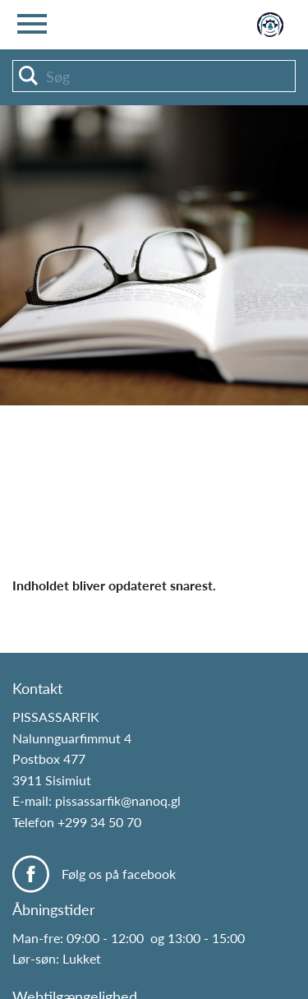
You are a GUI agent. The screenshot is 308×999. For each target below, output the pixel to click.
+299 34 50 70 (99, 822)
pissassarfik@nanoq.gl (118, 800)
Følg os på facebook (119, 873)
